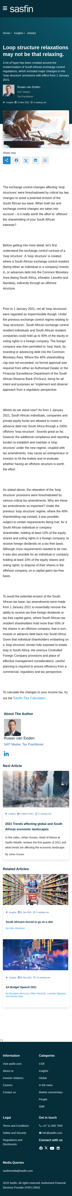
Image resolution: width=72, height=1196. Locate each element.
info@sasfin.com (50, 1132)
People (43, 1099)
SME (42, 1106)
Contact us (9, 1092)
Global (43, 1078)
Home (8, 33)
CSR (42, 1063)
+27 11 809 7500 (51, 1125)
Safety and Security (14, 1132)
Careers (7, 1085)
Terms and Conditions (16, 1125)
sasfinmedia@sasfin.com (18, 1170)
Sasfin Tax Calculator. (29, 698)
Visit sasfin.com (12, 1063)
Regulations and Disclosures (12, 1142)
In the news (46, 1085)
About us (8, 1070)
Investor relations (13, 1078)
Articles (31, 33)
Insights (20, 33)
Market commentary (51, 1092)
